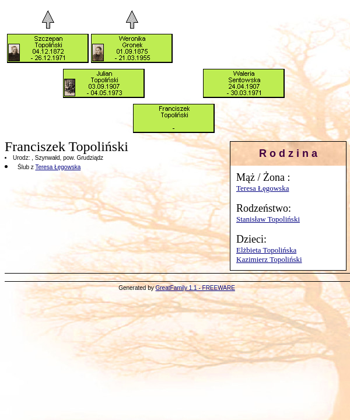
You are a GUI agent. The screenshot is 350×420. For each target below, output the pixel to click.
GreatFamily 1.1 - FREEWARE (195, 288)
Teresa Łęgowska (262, 188)
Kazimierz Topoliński (269, 259)
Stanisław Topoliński (268, 219)
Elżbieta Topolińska (266, 250)
